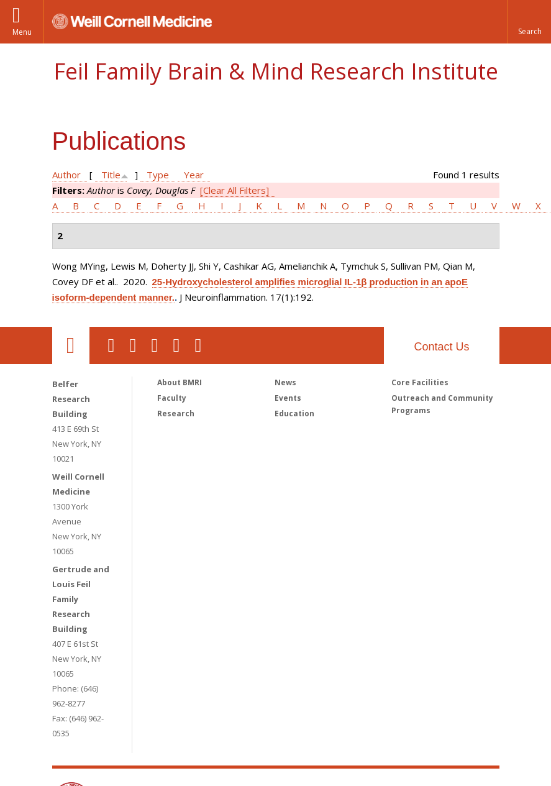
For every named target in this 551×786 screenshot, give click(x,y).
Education (294, 413)
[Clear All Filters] (234, 190)
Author (66, 174)
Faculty (171, 398)
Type (158, 174)
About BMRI (179, 382)
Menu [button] (22, 32)
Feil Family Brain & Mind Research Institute (275, 71)
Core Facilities (420, 382)
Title (111, 174)
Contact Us (441, 346)
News (285, 382)
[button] (529, 21)
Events (288, 398)
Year (194, 174)
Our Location (70, 345)
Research (175, 413)
